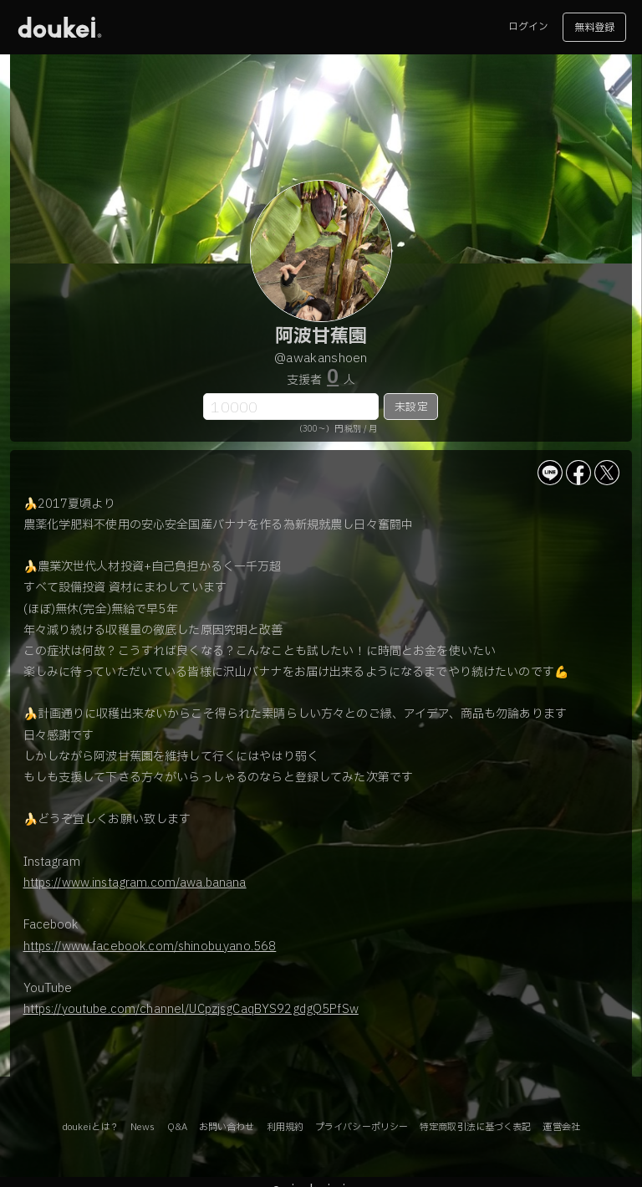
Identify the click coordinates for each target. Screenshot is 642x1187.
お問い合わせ (227, 1127)
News (142, 1127)
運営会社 (561, 1127)
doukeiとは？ (90, 1127)
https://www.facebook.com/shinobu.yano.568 (150, 946)
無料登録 (594, 27)
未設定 (411, 407)
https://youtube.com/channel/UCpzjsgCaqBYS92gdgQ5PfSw (191, 1009)
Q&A (177, 1127)
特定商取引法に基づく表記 (475, 1127)
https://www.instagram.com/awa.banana (135, 883)
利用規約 (285, 1127)
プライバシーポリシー (361, 1127)
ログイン (528, 26)
